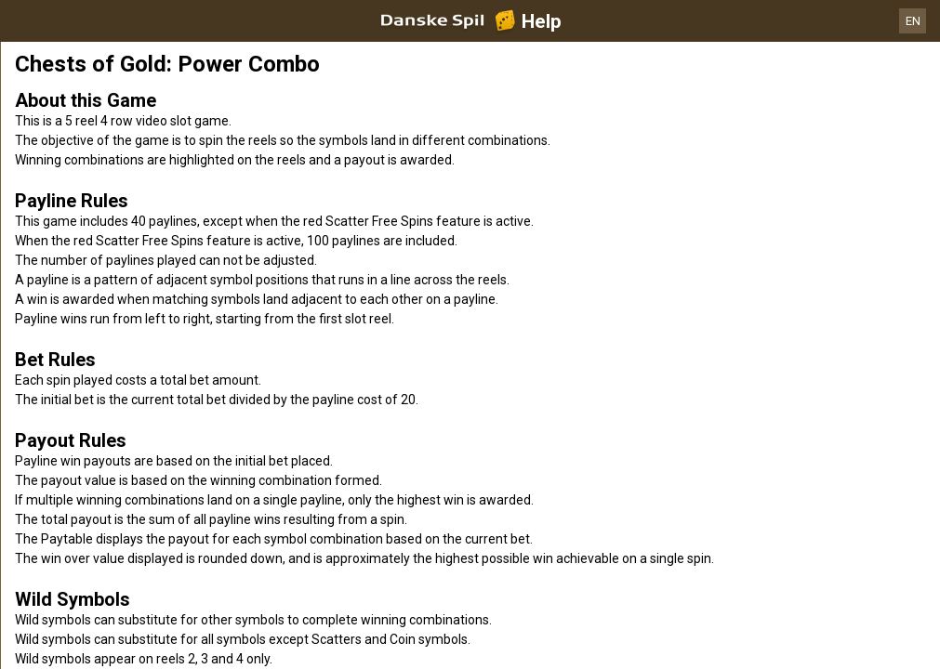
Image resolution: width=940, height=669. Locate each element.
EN (913, 21)
